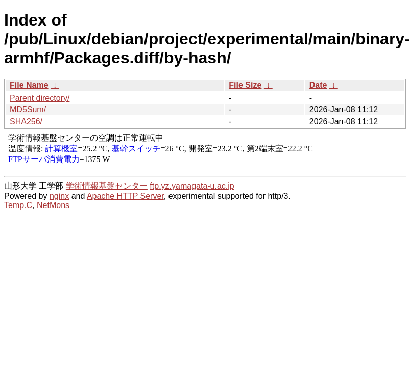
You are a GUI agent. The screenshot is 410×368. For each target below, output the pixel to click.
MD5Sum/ (28, 109)
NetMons (53, 205)
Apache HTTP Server (125, 196)
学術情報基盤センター (107, 185)
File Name (29, 85)
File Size (245, 85)
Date (318, 85)
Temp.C (18, 205)
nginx (59, 196)
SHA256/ (26, 121)
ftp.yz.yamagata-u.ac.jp (192, 185)
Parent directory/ (39, 98)
